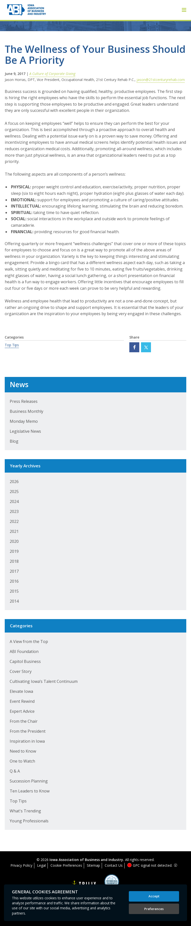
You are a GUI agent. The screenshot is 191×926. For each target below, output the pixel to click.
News (19, 384)
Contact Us (114, 865)
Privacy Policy (21, 865)
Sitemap (93, 865)
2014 (14, 601)
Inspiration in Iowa (27, 741)
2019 (14, 551)
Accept (153, 896)
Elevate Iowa (21, 691)
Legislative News (25, 431)
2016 (14, 581)
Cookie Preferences (66, 865)
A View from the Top (29, 641)
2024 (14, 501)
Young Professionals (29, 821)
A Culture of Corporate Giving (52, 73)
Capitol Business (25, 661)
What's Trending (25, 811)
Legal (41, 865)
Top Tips (12, 345)
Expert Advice (22, 711)
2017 (14, 571)
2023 (14, 511)
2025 (14, 491)
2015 (14, 591)
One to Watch (22, 761)
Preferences (154, 909)
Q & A (15, 771)
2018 (14, 561)
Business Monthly (26, 411)
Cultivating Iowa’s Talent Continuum (44, 681)
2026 (14, 481)
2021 (14, 531)
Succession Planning (29, 781)
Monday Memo (24, 421)
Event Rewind (22, 701)
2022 (14, 521)
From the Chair (24, 721)
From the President (28, 731)
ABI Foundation (24, 651)
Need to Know (23, 751)
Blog (14, 441)
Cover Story (21, 671)
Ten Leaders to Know (29, 791)
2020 (14, 541)
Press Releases (24, 401)
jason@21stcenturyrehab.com (161, 79)
